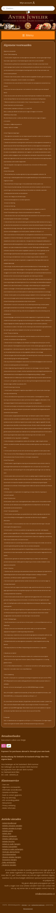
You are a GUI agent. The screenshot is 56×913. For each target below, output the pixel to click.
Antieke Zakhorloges (10, 839)
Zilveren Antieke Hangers (11, 857)
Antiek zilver (6, 833)
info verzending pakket (10, 800)
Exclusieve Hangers (9, 860)
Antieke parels (7, 831)
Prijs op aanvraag (8, 798)
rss (29, 905)
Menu (28, 35)
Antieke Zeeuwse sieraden (12, 826)
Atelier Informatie (8, 808)
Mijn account (27, 2)
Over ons (5, 784)
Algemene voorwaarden (11, 787)
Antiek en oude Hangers (11, 844)
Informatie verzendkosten (12, 790)
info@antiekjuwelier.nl (45, 893)
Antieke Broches (8, 841)
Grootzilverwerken (9, 854)
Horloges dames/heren (11, 852)
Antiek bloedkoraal (9, 823)
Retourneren (7, 803)
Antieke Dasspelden (9, 846)
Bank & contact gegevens (12, 795)
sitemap (24, 905)
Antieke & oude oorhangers (12, 849)
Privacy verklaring (8, 805)
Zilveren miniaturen (9, 836)
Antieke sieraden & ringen (12, 828)
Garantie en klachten (10, 792)
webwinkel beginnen (38, 905)
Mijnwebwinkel (28, 909)
